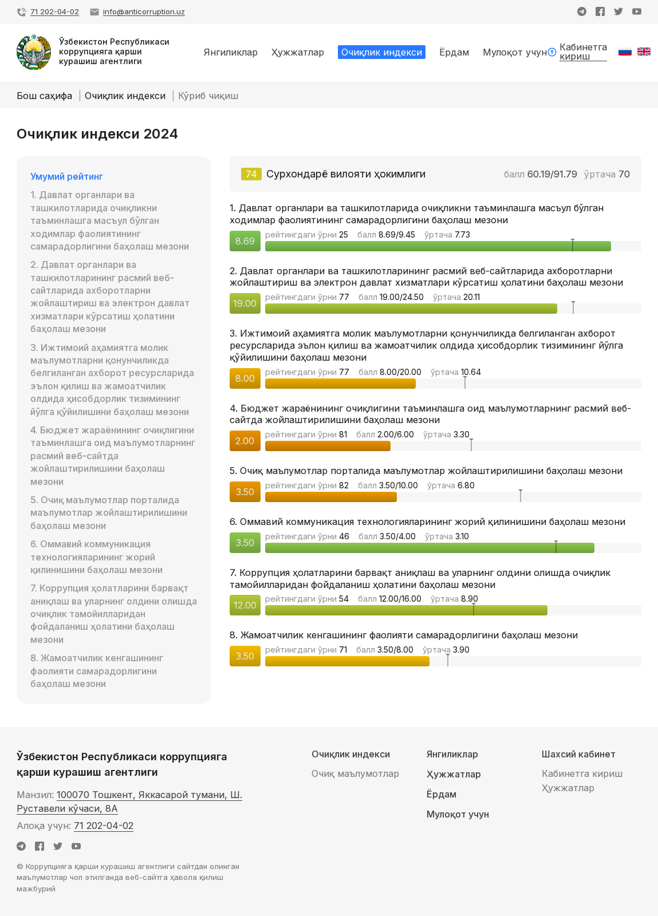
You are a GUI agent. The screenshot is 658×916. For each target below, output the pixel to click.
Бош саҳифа (46, 95)
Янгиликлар (452, 754)
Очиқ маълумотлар (355, 773)
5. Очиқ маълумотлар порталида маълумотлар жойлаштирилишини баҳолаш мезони (108, 512)
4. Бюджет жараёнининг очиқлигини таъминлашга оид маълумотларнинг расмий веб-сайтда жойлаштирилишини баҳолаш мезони (112, 455)
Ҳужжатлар (454, 774)
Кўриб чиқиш (208, 95)
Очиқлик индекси (126, 95)
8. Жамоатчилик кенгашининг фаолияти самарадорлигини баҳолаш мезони (96, 670)
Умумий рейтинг (66, 176)
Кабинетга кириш (582, 773)
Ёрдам (441, 794)
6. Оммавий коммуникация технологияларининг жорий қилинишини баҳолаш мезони (96, 556)
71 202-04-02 (103, 825)
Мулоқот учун (458, 814)
